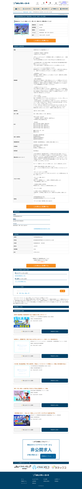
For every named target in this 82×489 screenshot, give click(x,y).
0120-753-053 (64, 3)
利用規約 (56, 481)
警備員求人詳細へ (55, 331)
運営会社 (34, 483)
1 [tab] (22, 35)
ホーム (17, 9)
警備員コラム (55, 9)
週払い (26, 293)
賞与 (20, 293)
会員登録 (34, 481)
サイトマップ (24, 483)
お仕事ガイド (45, 9)
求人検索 (36, 9)
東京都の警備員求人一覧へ (20, 275)
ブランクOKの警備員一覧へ (20, 281)
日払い (23, 293)
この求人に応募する (41, 40)
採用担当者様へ (64, 9)
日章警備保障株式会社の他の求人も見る (42, 228)
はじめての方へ (27, 9)
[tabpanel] (22, 29)
